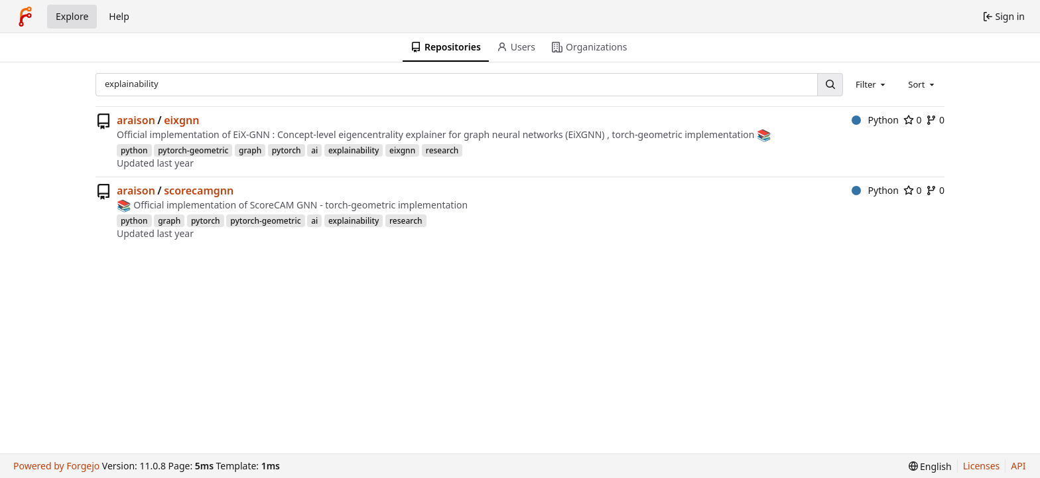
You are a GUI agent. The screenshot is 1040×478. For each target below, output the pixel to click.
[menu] (930, 466)
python (134, 150)
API (1018, 465)
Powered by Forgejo (56, 465)
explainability (353, 150)
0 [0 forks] (935, 120)
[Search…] (829, 84)
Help (119, 16)
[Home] (25, 17)
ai (314, 150)
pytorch (286, 150)
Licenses (981, 465)
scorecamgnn (198, 190)
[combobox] (871, 84)
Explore (72, 16)
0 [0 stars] (912, 120)
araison (136, 120)
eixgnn (181, 120)
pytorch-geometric (193, 150)
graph (250, 150)
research (442, 150)
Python (875, 120)
